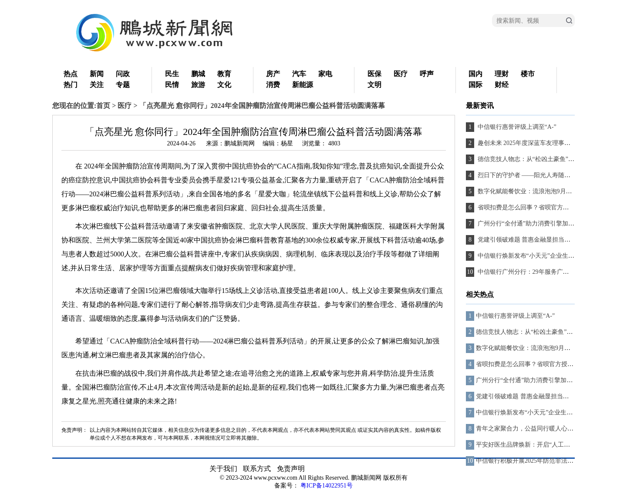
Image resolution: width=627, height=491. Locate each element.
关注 (97, 84)
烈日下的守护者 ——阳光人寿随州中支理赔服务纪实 (547, 175)
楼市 (528, 73)
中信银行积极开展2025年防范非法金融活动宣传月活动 (549, 460)
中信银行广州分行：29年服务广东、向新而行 (538, 272)
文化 (224, 84)
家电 (325, 73)
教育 (224, 73)
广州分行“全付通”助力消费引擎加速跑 (528, 223)
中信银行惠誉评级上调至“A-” (516, 127)
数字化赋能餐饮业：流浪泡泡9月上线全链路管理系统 (548, 191)
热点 (71, 73)
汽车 (299, 73)
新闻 (97, 73)
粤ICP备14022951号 (326, 485)
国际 (475, 84)
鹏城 (198, 73)
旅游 (198, 84)
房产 (273, 73)
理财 (502, 73)
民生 (172, 73)
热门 (71, 84)
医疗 (401, 73)
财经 (502, 84)
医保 (374, 73)
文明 (374, 84)
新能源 (302, 84)
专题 (123, 84)
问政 (123, 73)
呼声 (427, 73)
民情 (172, 84)
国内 (475, 73)
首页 (103, 105)
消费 (273, 84)
